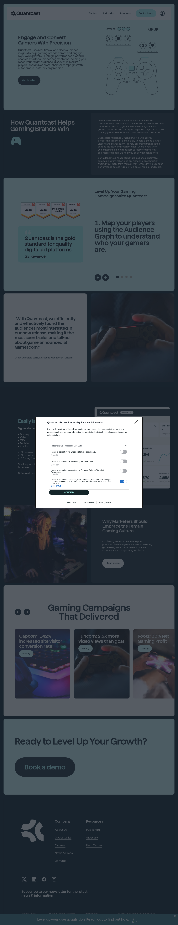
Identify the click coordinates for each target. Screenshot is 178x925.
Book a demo (45, 767)
